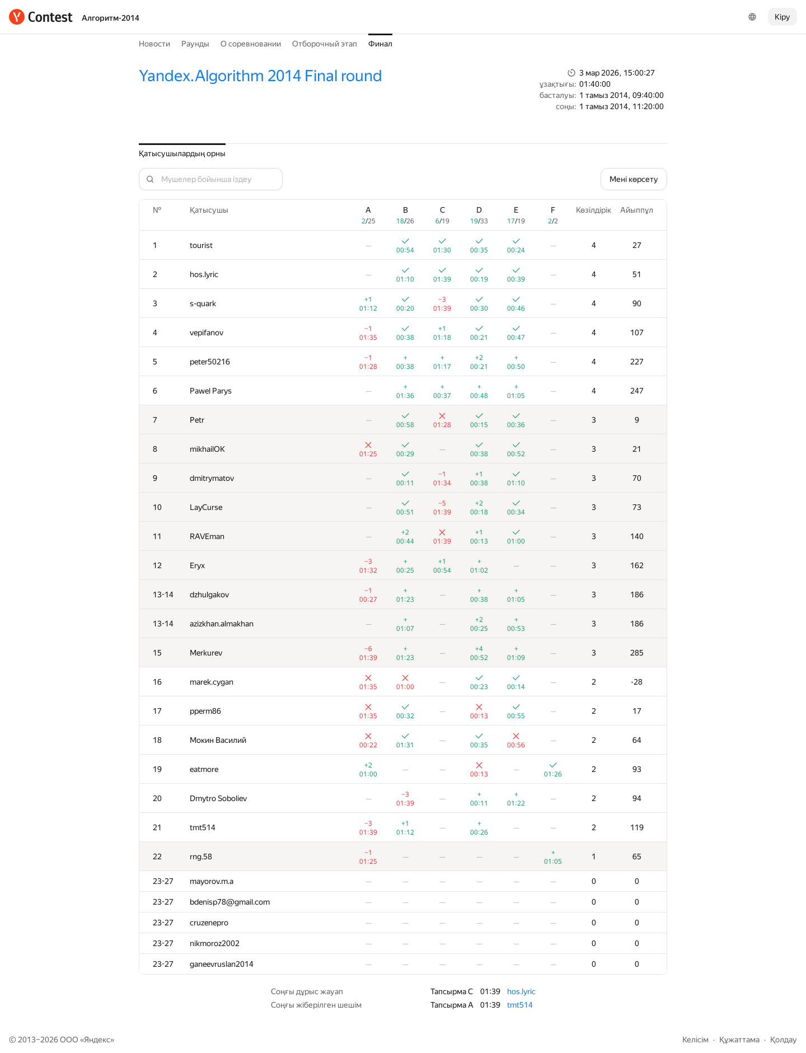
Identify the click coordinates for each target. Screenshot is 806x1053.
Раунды (195, 43)
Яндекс (97, 1039)
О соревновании (251, 43)
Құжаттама (739, 1039)
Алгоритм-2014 (110, 17)
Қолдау (783, 1039)
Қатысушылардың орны (182, 153)
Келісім (695, 1039)
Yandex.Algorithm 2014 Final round (260, 76)
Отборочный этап (324, 43)
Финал (380, 43)
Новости (154, 43)
